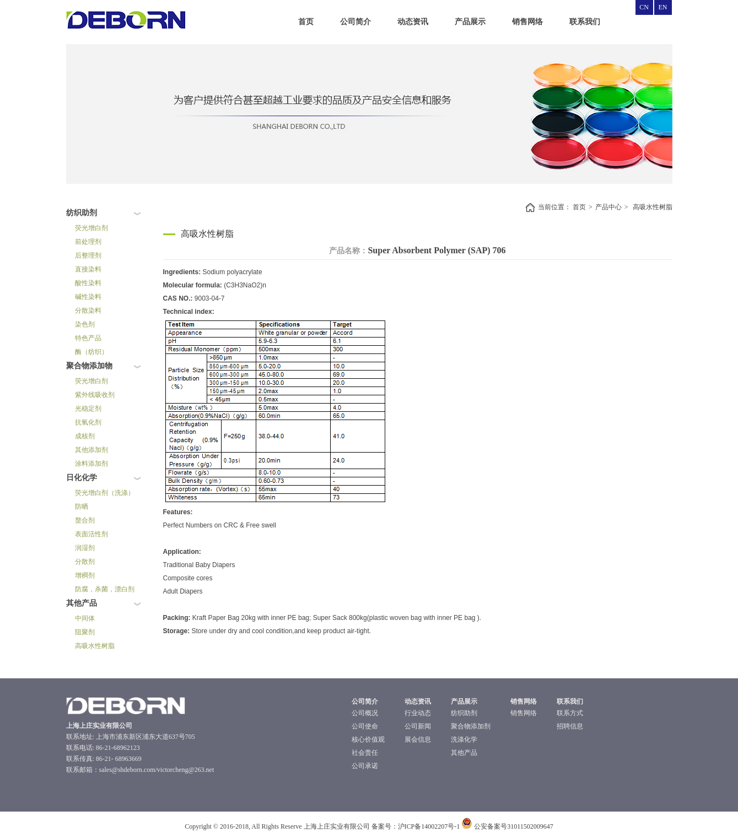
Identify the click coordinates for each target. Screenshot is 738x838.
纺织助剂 (81, 213)
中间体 (85, 618)
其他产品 (81, 603)
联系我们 (584, 22)
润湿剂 (85, 548)
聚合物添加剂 (471, 726)
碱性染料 (88, 297)
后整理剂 (88, 255)
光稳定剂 (88, 408)
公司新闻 (418, 726)
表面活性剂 (91, 534)
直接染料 (88, 269)
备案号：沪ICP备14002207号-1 (415, 826)
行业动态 (418, 713)
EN (663, 7)
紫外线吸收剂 (95, 395)
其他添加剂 (91, 450)
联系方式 (570, 713)
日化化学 (81, 478)
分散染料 (88, 310)
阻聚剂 (85, 632)
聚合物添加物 (89, 366)
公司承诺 (365, 766)
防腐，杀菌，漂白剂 (104, 589)
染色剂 (85, 324)
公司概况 (365, 713)
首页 (306, 22)
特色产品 (88, 338)
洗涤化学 (464, 739)
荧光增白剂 (91, 228)
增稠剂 (85, 575)
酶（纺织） (91, 352)
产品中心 (608, 207)
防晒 (81, 506)
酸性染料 (88, 283)
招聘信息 (570, 726)
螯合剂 (85, 520)
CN (644, 7)
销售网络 (527, 22)
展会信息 (418, 739)
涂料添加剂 (91, 463)
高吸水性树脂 (95, 646)
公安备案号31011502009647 (507, 826)
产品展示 (470, 22)
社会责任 (365, 753)
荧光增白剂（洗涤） (104, 493)
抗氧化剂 (88, 422)
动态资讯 (412, 22)
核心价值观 (368, 739)
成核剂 (85, 436)
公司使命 (365, 726)
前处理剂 (88, 242)
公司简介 (355, 22)
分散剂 (85, 561)
